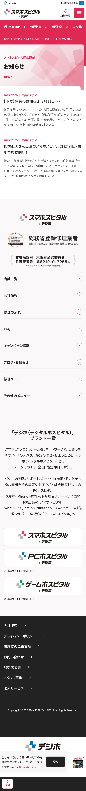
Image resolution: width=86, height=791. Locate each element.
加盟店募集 (12, 667)
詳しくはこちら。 (28, 767)
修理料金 (35, 27)
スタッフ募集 (13, 677)
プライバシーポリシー (19, 635)
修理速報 (57, 27)
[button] (55, 762)
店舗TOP (12, 27)
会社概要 (10, 625)
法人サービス (13, 688)
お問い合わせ (14, 656)
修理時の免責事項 (17, 646)
